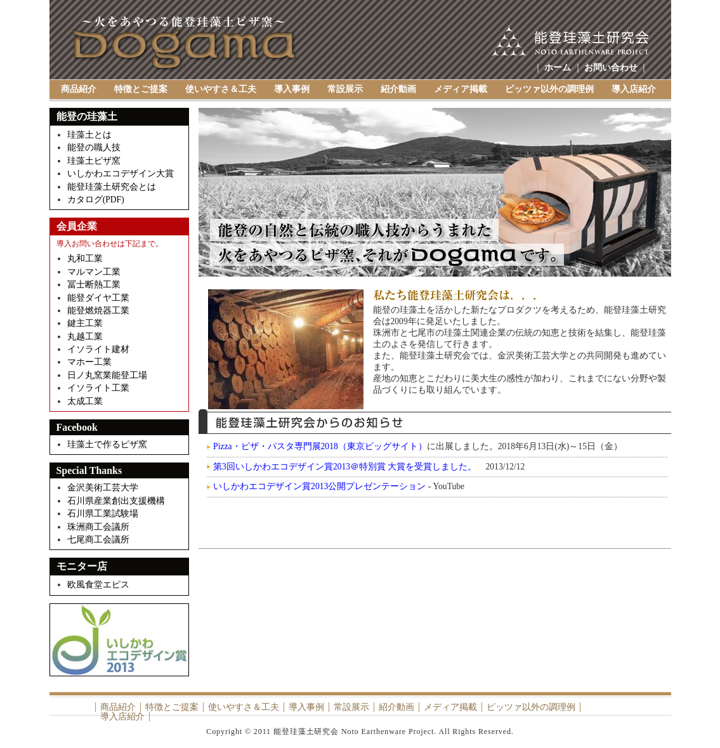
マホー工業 (89, 362)
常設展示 (345, 89)
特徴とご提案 (140, 89)
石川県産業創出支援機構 (116, 501)
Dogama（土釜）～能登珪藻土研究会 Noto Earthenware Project (185, 44)
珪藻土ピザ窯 (94, 161)
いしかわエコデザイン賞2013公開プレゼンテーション (319, 486)
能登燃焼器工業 (98, 310)
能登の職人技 (94, 147)
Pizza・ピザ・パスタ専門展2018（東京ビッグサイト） (320, 446)
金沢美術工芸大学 (102, 487)
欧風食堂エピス (99, 584)
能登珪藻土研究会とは (111, 187)
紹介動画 (398, 89)
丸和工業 (85, 258)
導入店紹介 (634, 89)
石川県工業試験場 (102, 513)
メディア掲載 (460, 89)
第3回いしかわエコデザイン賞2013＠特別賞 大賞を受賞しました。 (344, 466)
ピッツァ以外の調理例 (549, 89)
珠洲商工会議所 (98, 527)
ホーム (557, 67)
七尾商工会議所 (98, 539)
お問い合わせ (611, 67)
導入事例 (292, 89)
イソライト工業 (98, 388)
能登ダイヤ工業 (98, 298)
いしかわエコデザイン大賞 (120, 173)
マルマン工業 (94, 272)
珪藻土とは (89, 135)
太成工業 (85, 401)
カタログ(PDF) (95, 199)
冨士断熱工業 (94, 284)
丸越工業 (85, 336)
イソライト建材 (98, 349)
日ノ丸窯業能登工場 (107, 375)
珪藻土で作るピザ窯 (107, 444)
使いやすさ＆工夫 (220, 89)
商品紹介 (78, 89)
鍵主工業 (85, 323)
